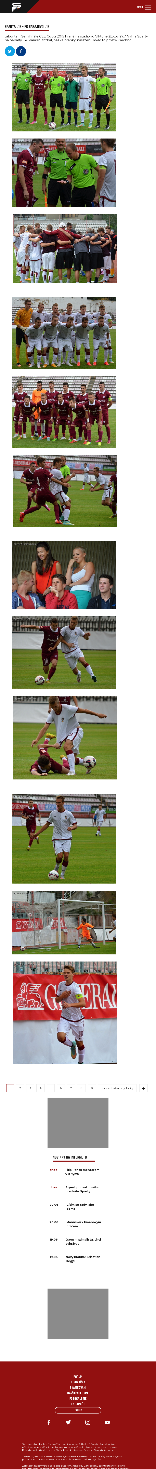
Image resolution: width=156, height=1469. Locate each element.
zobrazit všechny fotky (117, 1088)
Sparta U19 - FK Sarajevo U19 (27, 27)
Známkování (78, 1388)
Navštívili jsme (78, 1393)
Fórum (78, 1377)
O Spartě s (78, 1404)
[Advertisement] (78, 1123)
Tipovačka (78, 1382)
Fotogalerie (78, 1399)
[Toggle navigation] (144, 6)
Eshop (78, 1410)
